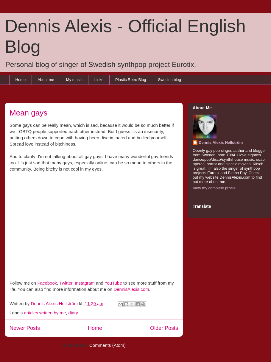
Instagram (85, 282)
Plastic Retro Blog (130, 79)
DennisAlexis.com (131, 289)
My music (74, 79)
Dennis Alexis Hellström (221, 142)
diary (73, 312)
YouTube (113, 282)
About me (46, 79)
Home (20, 79)
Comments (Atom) (107, 345)
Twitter (65, 282)
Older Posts (164, 328)
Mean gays (28, 112)
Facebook (47, 282)
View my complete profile (214, 188)
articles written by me (45, 312)
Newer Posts (25, 328)
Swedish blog (169, 79)
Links (98, 79)
